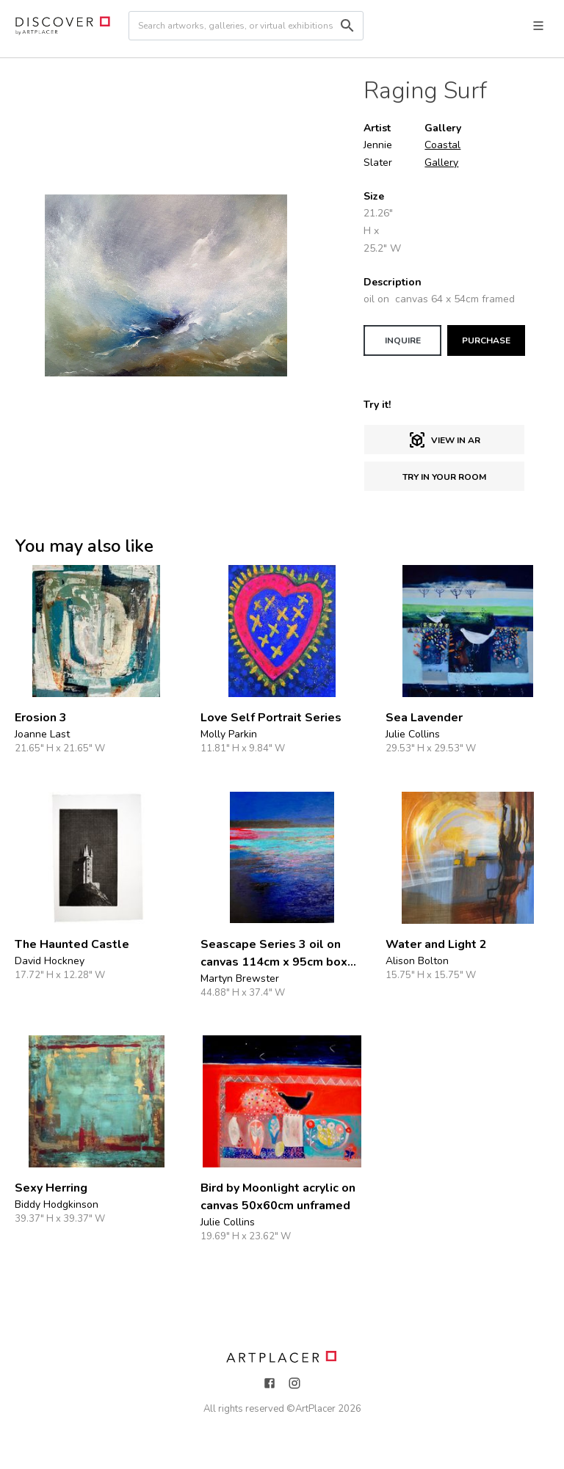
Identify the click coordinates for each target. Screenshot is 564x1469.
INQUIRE (403, 340)
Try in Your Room (444, 477)
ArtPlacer (315, 1408)
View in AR (444, 440)
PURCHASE (486, 340)
